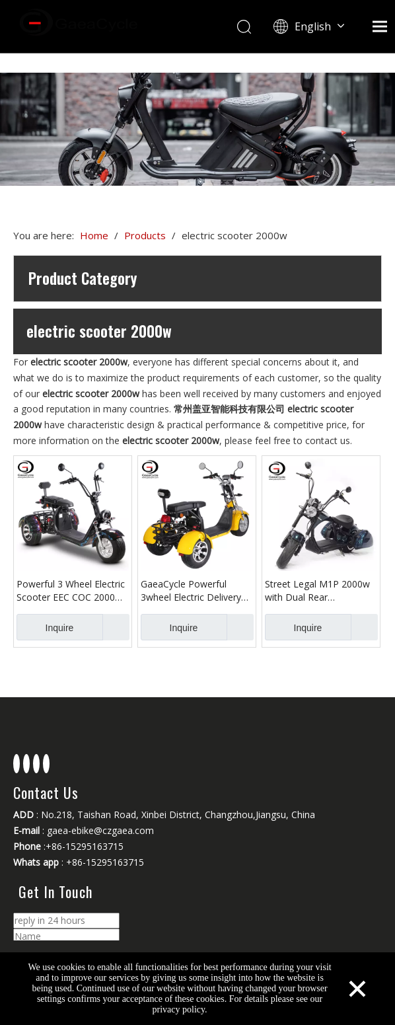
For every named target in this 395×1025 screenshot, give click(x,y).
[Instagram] (46, 763)
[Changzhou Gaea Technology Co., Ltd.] (197, 129)
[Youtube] (36, 763)
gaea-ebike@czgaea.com (100, 830)
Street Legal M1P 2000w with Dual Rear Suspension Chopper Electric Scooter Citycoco (318, 591)
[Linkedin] (26, 763)
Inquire (45, 627)
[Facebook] (16, 763)
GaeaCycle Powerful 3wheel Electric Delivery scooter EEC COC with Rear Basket (191, 591)
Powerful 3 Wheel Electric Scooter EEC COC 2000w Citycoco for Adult (71, 591)
